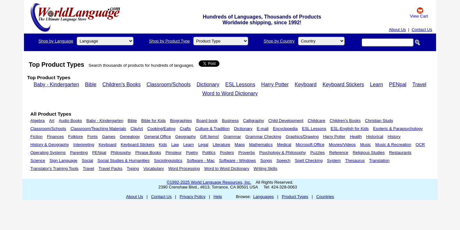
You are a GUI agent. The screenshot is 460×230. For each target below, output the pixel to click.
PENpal (397, 84)
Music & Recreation (393, 144)
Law (175, 144)
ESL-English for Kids (350, 128)
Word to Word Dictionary (230, 93)
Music (365, 144)
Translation (379, 160)
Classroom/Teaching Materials (98, 128)
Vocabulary (153, 168)
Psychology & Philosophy (282, 152)
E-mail (263, 128)
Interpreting (83, 144)
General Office (157, 136)
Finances (55, 136)
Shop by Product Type (169, 41)
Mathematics (261, 144)
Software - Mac (200, 160)
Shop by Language (55, 41)
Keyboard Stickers (343, 84)
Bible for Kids (153, 120)
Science (37, 160)
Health (356, 136)
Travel (419, 84)
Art (51, 120)
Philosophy (121, 152)
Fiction (36, 136)
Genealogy (130, 136)
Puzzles (317, 152)
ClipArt (136, 128)
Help (217, 196)
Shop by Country (279, 41)
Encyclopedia (285, 128)
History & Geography (49, 144)
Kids (163, 144)
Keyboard (306, 84)
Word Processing (184, 168)
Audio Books (70, 120)
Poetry (192, 152)
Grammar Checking (263, 136)
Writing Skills (265, 168)
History (393, 136)
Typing (133, 168)
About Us (397, 29)
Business (230, 120)
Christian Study (379, 120)
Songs (266, 160)
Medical (284, 144)
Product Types (295, 196)
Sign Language (63, 160)
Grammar (232, 136)
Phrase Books (148, 152)
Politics (208, 152)
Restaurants (400, 152)
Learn (376, 84)
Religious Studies (369, 152)
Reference (338, 152)
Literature (221, 144)
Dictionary (207, 84)
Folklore (75, 136)
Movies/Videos (342, 144)
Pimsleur (173, 152)
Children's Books (122, 84)
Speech (283, 160)
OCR (420, 144)
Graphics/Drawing (302, 136)
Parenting (79, 152)
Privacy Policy (192, 196)
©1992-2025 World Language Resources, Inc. (209, 182)
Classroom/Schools (169, 84)
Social (87, 160)
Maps (239, 144)
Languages (263, 196)
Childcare (316, 120)
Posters (227, 152)
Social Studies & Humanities (123, 160)
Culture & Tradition (212, 128)
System (334, 160)
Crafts (185, 128)
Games (108, 136)
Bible (90, 84)
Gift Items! (209, 136)
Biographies (181, 120)
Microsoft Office (310, 144)
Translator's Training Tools (54, 168)
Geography (185, 136)
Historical (374, 136)
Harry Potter (275, 84)
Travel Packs (111, 168)
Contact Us (421, 29)
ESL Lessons (240, 84)
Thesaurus (354, 160)
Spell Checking (309, 160)
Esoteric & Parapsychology (398, 128)
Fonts (92, 136)
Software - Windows (237, 160)
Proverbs (246, 152)
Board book (207, 120)
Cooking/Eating (161, 128)
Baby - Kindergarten (56, 84)
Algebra (37, 120)
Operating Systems (48, 152)
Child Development (285, 120)
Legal (203, 144)
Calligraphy (253, 120)
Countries (325, 196)
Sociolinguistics (168, 160)
